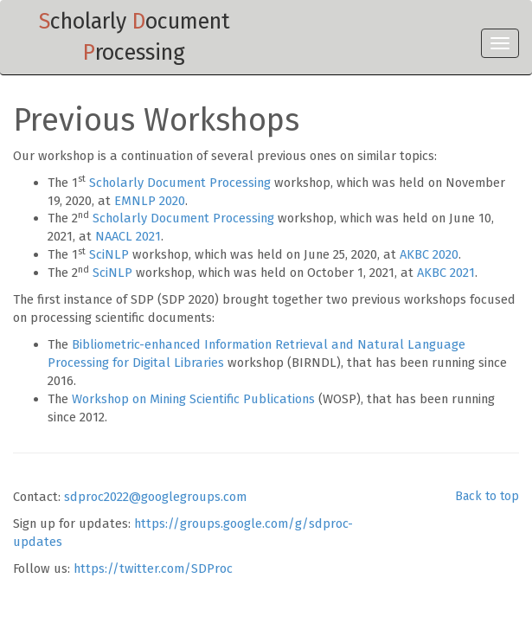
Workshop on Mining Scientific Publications (193, 399)
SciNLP (109, 254)
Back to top (487, 496)
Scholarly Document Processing (180, 182)
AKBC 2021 (446, 272)
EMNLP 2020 (149, 201)
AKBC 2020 (429, 254)
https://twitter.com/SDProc (153, 568)
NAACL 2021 (128, 236)
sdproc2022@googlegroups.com (155, 496)
